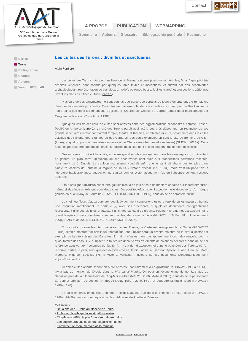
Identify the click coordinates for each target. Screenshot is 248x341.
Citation (24, 76)
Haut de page (140, 334)
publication (131, 25)
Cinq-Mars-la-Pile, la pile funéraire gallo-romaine (89, 317)
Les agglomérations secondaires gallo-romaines (89, 321)
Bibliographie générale (162, 34)
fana (184, 80)
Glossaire (129, 34)
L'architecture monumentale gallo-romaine (85, 326)
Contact (198, 5)
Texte (22, 64)
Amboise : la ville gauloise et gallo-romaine (85, 313)
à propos (96, 25)
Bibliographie (28, 70)
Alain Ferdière (64, 68)
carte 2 (89, 128)
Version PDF (31, 87)
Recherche (196, 34)
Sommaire (88, 34)
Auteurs (24, 81)
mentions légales (124, 334)
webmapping (171, 25)
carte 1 (107, 94)
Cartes (23, 58)
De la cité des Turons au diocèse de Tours (85, 309)
